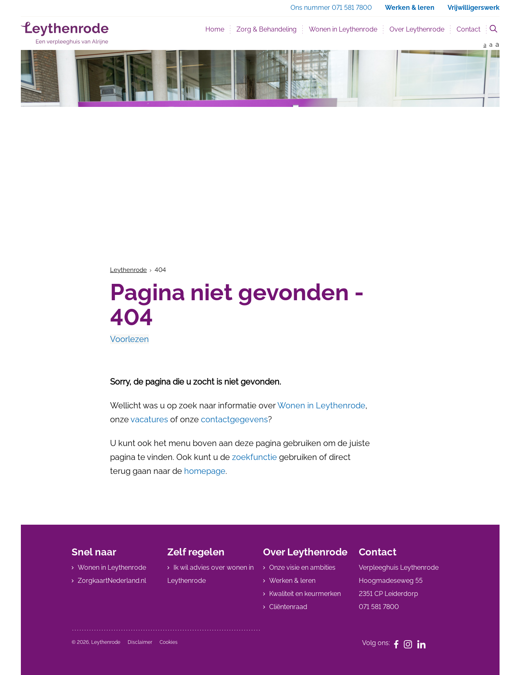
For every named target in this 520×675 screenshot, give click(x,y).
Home (214, 29)
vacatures (149, 419)
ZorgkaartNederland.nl (112, 580)
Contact (468, 29)
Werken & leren (292, 580)
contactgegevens (234, 419)
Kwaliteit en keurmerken (305, 594)
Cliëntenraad (288, 607)
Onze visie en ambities (302, 567)
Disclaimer (140, 642)
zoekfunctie (254, 457)
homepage (204, 471)
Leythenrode (128, 270)
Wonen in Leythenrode (343, 29)
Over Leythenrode (416, 29)
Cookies (169, 642)
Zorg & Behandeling (266, 29)
